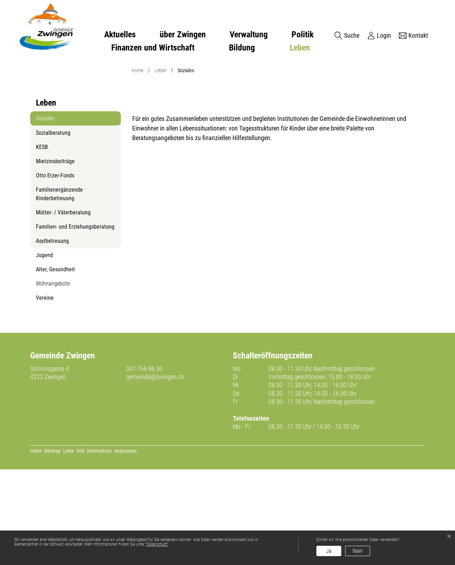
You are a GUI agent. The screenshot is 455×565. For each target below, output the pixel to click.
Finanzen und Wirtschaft (152, 48)
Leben (300, 48)
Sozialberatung (53, 228)
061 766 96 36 (144, 464)
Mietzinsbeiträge (55, 257)
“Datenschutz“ (157, 544)
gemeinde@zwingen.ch (155, 472)
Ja (329, 551)
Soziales (53, 216)
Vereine (45, 393)
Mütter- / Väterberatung (63, 308)
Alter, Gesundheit (55, 365)
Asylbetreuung (52, 337)
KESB (42, 243)
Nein (358, 551)
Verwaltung (249, 34)
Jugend (44, 351)
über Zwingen (183, 34)
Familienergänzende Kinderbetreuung (59, 290)
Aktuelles (120, 34)
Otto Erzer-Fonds (55, 271)
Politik (302, 34)
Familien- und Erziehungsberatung (75, 322)
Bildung (242, 48)
